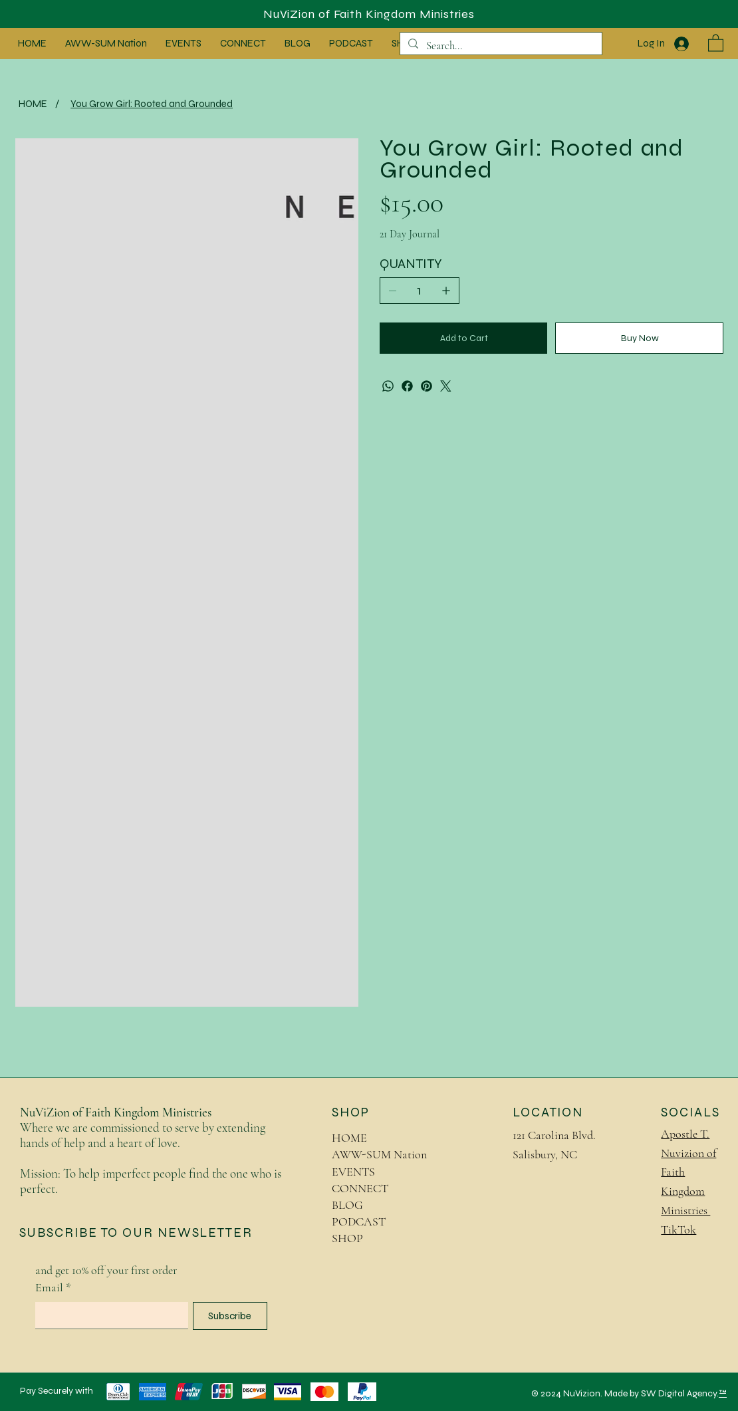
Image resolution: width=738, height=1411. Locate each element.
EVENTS (353, 1171)
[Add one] (446, 290)
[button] (715, 42)
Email (53, 1287)
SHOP (347, 1238)
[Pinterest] (426, 386)
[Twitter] (445, 386)
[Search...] (500, 46)
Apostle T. (685, 1133)
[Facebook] (407, 386)
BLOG (347, 1205)
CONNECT (360, 1188)
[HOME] (33, 103)
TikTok (678, 1229)
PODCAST (359, 1221)
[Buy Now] (639, 338)
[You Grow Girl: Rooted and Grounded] (151, 103)
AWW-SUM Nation (379, 1154)
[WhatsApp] (388, 386)
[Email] (107, 1315)
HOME (349, 1137)
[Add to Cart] (463, 338)
